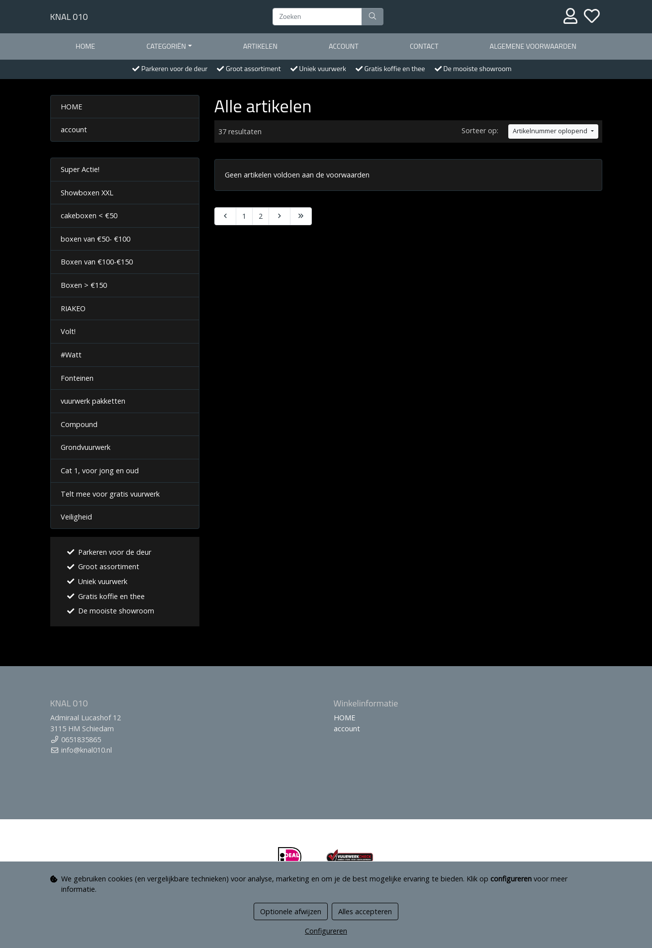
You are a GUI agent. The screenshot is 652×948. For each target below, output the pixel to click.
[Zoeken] (317, 17)
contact (424, 46)
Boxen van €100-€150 (97, 261)
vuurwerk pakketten (93, 401)
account (344, 46)
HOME (85, 46)
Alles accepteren (365, 911)
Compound (79, 424)
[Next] (279, 216)
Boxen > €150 (84, 285)
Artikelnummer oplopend (551, 131)
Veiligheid (76, 516)
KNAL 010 (69, 16)
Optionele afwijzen (290, 911)
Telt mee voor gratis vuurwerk (110, 494)
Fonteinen (77, 378)
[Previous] (225, 216)
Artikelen (260, 46)
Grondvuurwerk (85, 447)
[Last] (301, 216)
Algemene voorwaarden (533, 46)
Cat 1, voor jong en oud (100, 470)
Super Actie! (80, 169)
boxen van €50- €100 (95, 239)
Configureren (326, 931)
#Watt (71, 354)
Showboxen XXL (87, 192)
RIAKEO (73, 308)
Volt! (68, 331)
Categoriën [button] (166, 46)
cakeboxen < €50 (89, 215)
